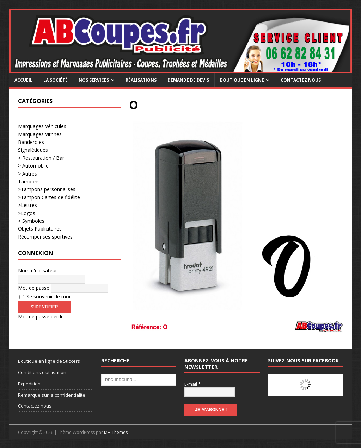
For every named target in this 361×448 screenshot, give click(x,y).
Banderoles (31, 142)
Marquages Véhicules (42, 126)
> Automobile (33, 165)
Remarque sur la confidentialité (51, 395)
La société (55, 80)
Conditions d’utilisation (42, 372)
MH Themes (116, 432)
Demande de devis (188, 80)
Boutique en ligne (242, 80)
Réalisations (141, 80)
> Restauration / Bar (41, 157)
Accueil (23, 80)
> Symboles (31, 220)
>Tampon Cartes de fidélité (49, 197)
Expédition (29, 383)
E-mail (192, 384)
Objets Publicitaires (40, 228)
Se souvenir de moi (44, 296)
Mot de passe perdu (41, 316)
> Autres (27, 173)
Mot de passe (33, 287)
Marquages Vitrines (40, 134)
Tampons (29, 181)
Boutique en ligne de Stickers (49, 361)
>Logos (26, 213)
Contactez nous (301, 80)
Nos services (94, 80)
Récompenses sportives (45, 236)
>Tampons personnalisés (46, 189)
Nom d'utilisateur (37, 270)
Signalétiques (33, 149)
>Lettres (27, 205)
